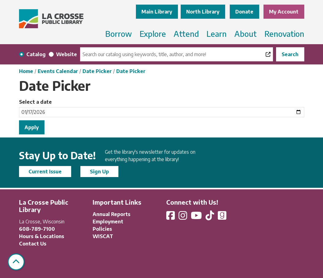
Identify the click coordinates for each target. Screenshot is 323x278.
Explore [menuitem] (153, 34)
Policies (102, 229)
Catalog (36, 54)
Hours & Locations (41, 236)
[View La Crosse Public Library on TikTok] (210, 217)
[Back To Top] (16, 261)
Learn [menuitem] (216, 34)
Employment (108, 221)
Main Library (156, 12)
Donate (244, 12)
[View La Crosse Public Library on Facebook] (171, 217)
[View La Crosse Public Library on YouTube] (197, 217)
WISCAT (103, 236)
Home (26, 71)
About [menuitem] (245, 34)
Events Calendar (58, 71)
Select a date (35, 102)
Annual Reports (111, 214)
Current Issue (45, 171)
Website (66, 54)
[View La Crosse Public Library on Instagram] (183, 217)
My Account (283, 12)
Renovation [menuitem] (284, 34)
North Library (202, 12)
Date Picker (97, 71)
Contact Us (32, 244)
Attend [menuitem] (186, 34)
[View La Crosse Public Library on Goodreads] (222, 217)
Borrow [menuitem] (118, 34)
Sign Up (99, 171)
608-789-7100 (37, 229)
